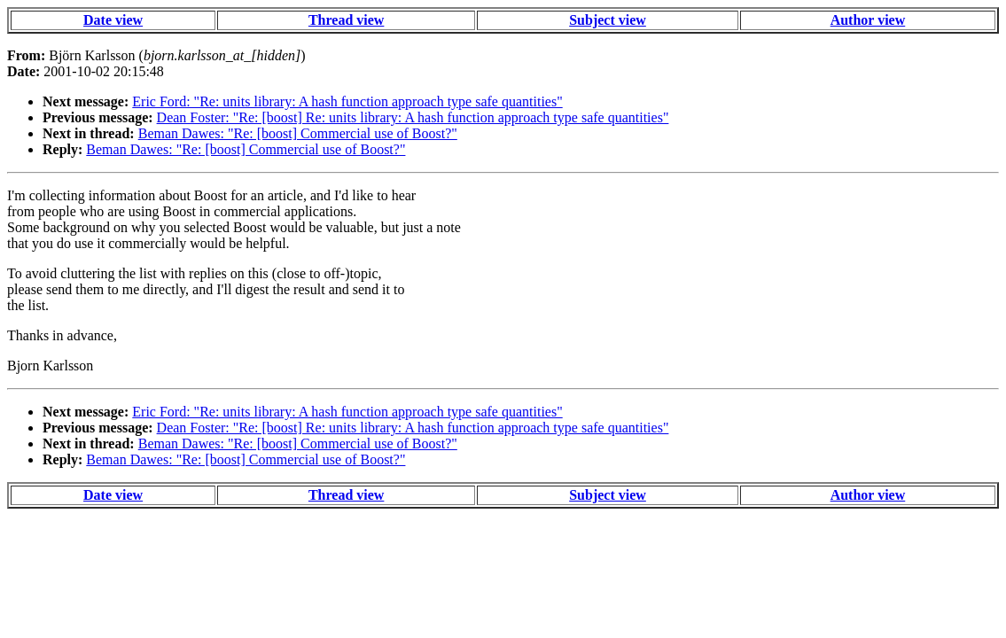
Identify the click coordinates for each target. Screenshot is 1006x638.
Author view (868, 19)
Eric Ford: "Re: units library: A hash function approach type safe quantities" (347, 101)
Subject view (607, 19)
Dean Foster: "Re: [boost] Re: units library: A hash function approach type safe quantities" (413, 117)
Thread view (346, 19)
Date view (113, 19)
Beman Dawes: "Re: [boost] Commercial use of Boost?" (297, 133)
